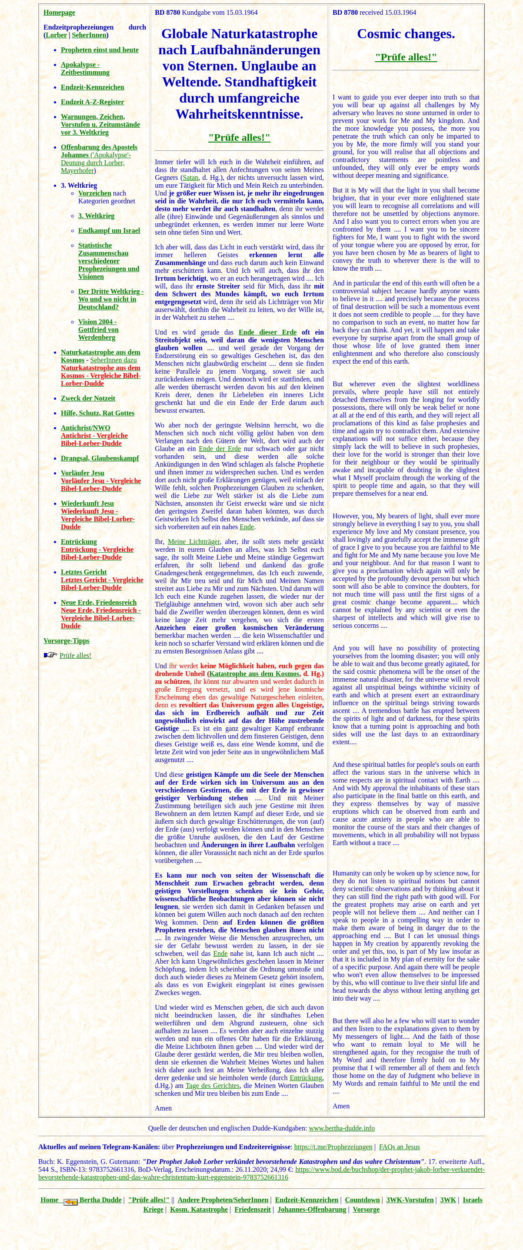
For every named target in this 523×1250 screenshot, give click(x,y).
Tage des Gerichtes (213, 1085)
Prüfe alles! (75, 655)
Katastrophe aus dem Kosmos (255, 673)
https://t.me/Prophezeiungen (333, 1147)
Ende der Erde (220, 448)
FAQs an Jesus (399, 1147)
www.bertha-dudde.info (342, 1128)
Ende (247, 527)
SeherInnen (89, 35)
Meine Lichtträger (194, 541)
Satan (190, 177)
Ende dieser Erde (267, 332)
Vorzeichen (94, 193)
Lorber (56, 35)
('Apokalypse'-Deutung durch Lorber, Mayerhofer (99, 158)
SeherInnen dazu (113, 360)
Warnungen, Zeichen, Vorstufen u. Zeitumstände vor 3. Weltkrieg (100, 124)
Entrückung (306, 1077)
